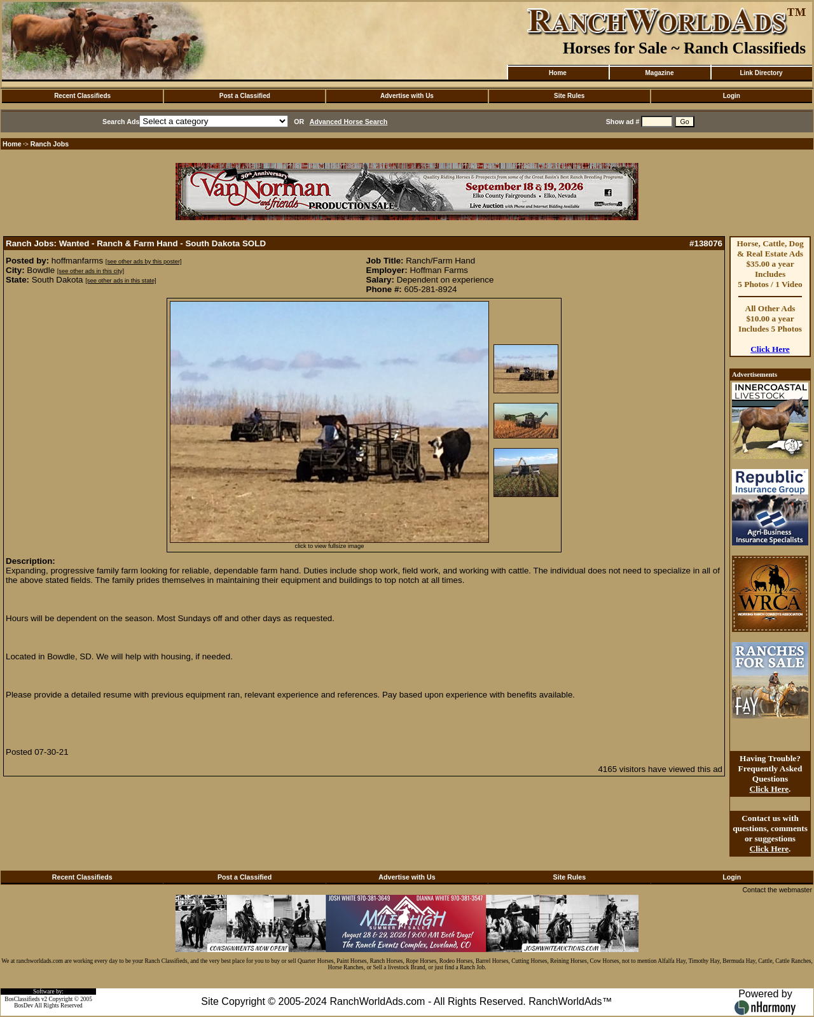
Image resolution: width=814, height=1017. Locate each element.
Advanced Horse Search (349, 121)
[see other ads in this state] (120, 280)
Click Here (770, 349)
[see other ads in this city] (90, 271)
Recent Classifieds (82, 95)
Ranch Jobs (50, 144)
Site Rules (569, 95)
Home (558, 72)
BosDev (23, 1005)
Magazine (659, 72)
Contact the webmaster (777, 890)
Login (731, 95)
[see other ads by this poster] (144, 261)
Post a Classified (244, 95)
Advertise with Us (407, 95)
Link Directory (761, 72)
